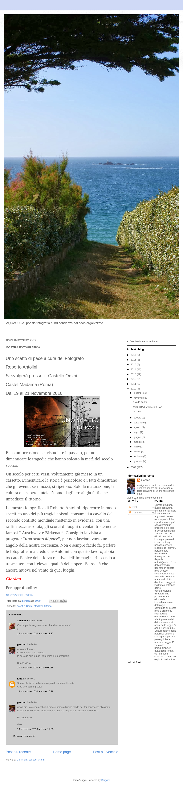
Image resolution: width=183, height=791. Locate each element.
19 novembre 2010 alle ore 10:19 (35, 691)
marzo (137, 451)
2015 (134, 364)
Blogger (105, 780)
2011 (134, 383)
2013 (134, 374)
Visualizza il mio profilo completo (145, 497)
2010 (134, 388)
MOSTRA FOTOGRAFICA (147, 406)
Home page (62, 752)
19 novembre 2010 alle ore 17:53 (35, 729)
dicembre (139, 392)
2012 (134, 378)
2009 (134, 467)
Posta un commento (24, 736)
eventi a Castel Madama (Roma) (34, 606)
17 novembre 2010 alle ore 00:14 (35, 667)
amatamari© (24, 620)
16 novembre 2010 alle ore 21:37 (35, 633)
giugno (138, 437)
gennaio (138, 461)
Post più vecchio (105, 752)
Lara (19, 678)
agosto (138, 427)
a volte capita (140, 402)
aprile (137, 446)
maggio (138, 441)
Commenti (136, 512)
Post (133, 507)
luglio (137, 432)
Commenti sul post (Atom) (31, 759)
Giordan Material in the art (144, 341)
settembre (139, 422)
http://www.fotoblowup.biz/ (19, 594)
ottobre (138, 417)
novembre (139, 397)
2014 (134, 369)
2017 (134, 354)
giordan (21, 644)
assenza (137, 411)
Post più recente (18, 752)
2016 (134, 359)
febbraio (138, 456)
